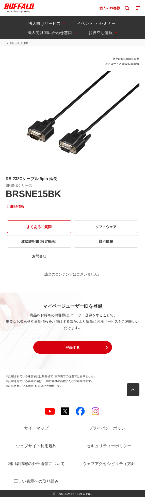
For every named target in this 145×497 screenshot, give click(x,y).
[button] (72, 347)
